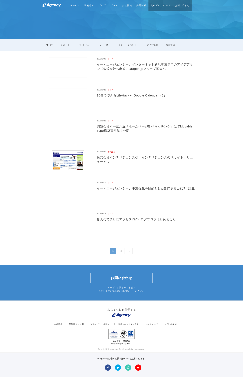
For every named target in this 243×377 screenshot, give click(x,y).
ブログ (102, 5)
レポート (65, 45)
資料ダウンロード (160, 5)
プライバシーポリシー (100, 324)
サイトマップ (151, 324)
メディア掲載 (151, 45)
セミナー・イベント (126, 45)
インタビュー (84, 45)
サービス (75, 5)
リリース (103, 45)
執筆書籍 (170, 45)
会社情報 (127, 5)
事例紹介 (89, 5)
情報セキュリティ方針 (128, 324)
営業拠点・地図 (76, 324)
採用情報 (141, 5)
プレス (114, 5)
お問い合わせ (182, 5)
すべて (49, 45)
